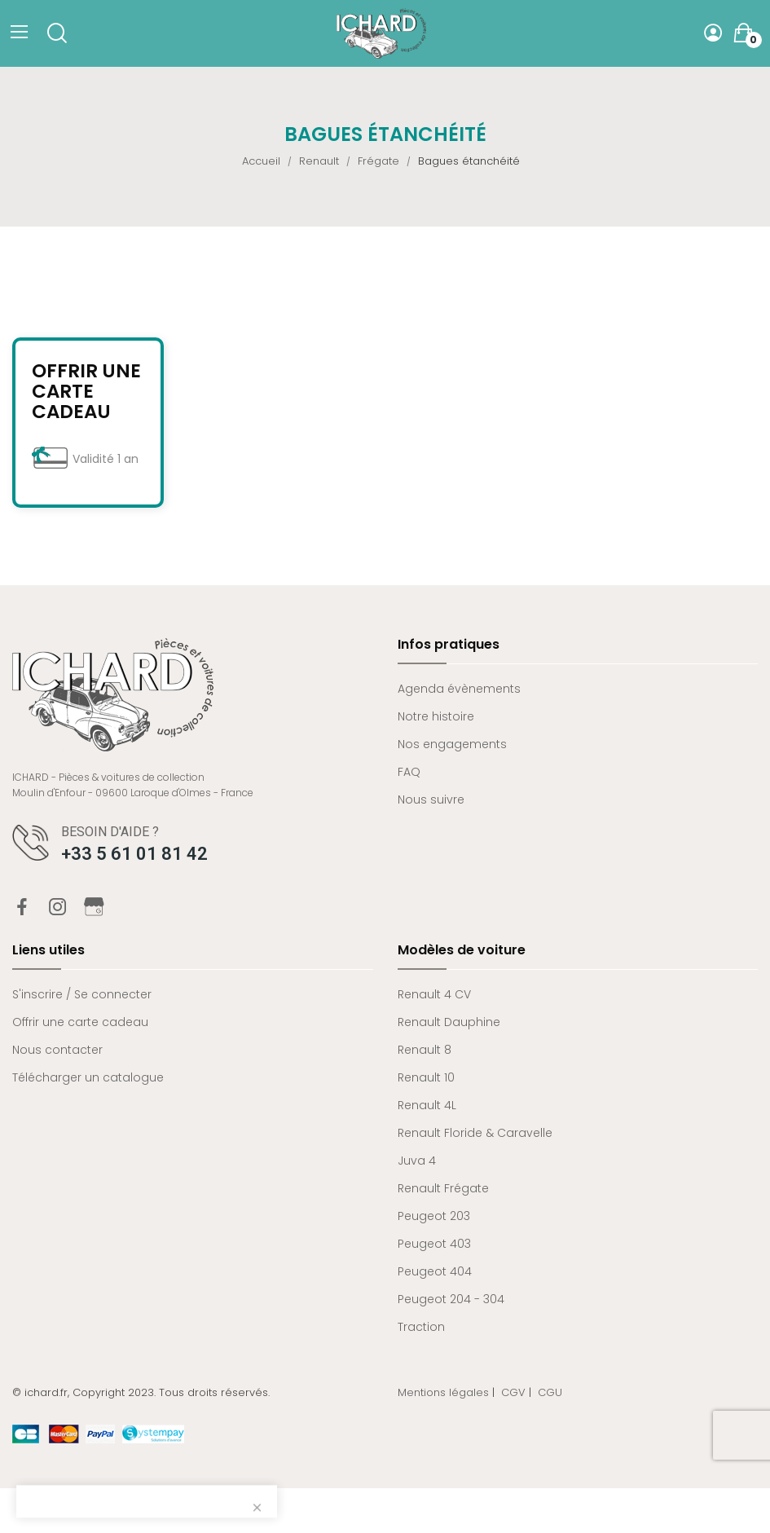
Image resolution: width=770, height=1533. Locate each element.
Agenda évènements (459, 689)
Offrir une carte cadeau (86, 391)
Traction (421, 1327)
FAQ (409, 772)
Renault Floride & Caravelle (475, 1133)
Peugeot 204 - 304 (451, 1299)
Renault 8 (424, 1050)
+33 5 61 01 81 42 (134, 854)
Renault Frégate (443, 1188)
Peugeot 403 (434, 1244)
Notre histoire (436, 716)
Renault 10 (426, 1077)
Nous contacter (57, 1050)
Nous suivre (431, 799)
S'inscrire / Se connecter (82, 994)
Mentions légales (443, 1392)
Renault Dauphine (449, 1022)
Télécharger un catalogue (88, 1077)
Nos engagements (452, 744)
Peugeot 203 (434, 1216)
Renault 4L (427, 1105)
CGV (513, 1392)
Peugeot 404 (435, 1271)
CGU (550, 1392)
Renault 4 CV (434, 994)
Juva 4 (417, 1160)
